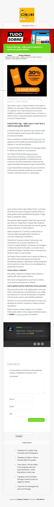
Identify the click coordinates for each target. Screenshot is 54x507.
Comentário (14, 376)
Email (11, 409)
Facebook (38, 344)
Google (34, 344)
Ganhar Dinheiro (24, 55)
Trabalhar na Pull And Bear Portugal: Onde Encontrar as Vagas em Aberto (27, 481)
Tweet (2, 90)
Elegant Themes (23, 501)
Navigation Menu (28, 25)
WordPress (41, 501)
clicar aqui (21, 314)
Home (9, 55)
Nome (12, 401)
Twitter (42, 344)
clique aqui (37, 139)
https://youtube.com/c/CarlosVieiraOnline (32, 336)
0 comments (21, 101)
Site (10, 416)
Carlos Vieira (25, 99)
